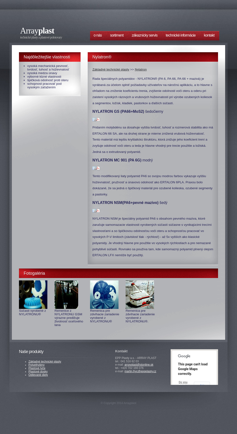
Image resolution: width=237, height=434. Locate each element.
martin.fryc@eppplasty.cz (140, 371)
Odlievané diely (38, 375)
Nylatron (141, 69)
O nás (98, 35)
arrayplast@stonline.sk (138, 364)
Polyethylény (36, 365)
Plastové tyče (36, 368)
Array (37, 30)
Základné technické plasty (110, 69)
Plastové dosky (38, 371)
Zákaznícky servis (144, 35)
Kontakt (209, 35)
